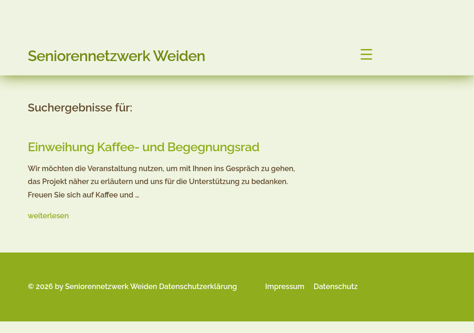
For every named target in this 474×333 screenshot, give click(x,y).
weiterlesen (48, 215)
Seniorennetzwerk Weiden (116, 55)
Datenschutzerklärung (198, 286)
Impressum (285, 286)
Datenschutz (336, 286)
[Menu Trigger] (366, 54)
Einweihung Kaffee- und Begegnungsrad (143, 147)
